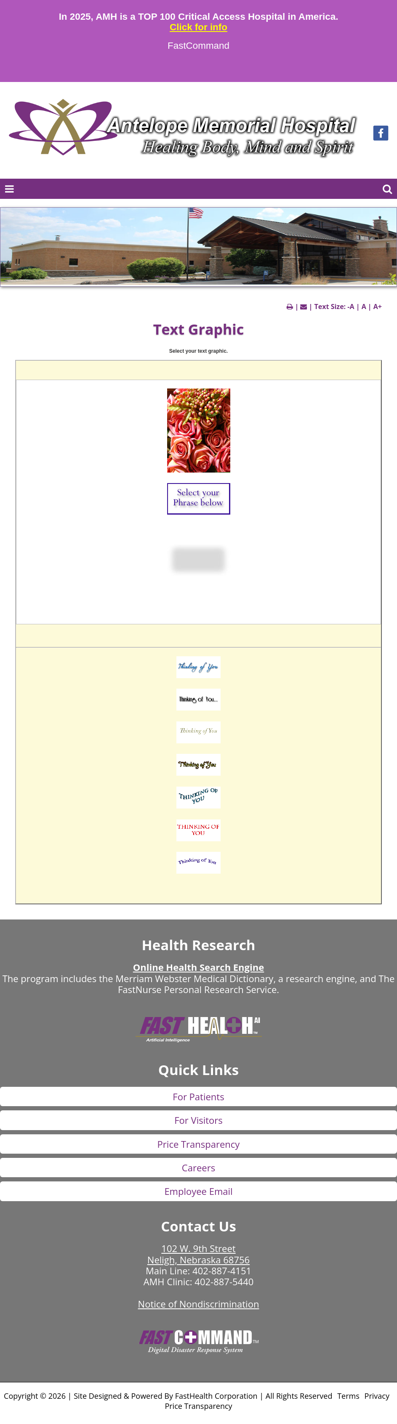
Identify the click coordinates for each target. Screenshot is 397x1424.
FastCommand (198, 46)
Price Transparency (198, 1144)
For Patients (198, 1096)
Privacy (377, 1396)
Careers (198, 1167)
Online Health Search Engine (198, 967)
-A (350, 306)
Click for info (198, 27)
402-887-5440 (224, 1281)
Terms (348, 1396)
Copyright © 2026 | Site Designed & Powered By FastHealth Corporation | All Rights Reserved (168, 1396)
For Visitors (198, 1120)
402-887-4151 (221, 1270)
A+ (377, 306)
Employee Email (198, 1191)
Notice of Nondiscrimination (198, 1303)
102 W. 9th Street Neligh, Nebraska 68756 (198, 1253)
